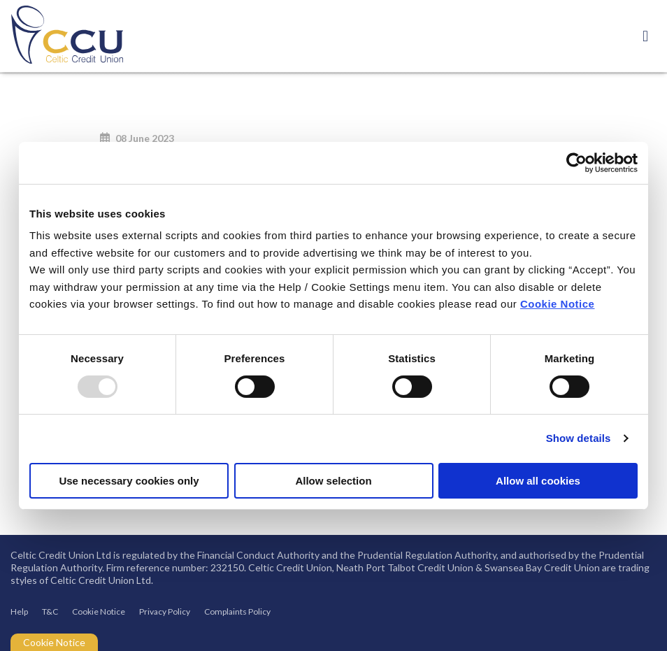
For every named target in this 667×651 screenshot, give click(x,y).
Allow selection (333, 481)
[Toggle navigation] (645, 35)
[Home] (56, 36)
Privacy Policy (164, 611)
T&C (50, 611)
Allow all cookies (538, 481)
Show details (578, 438)
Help (19, 611)
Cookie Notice (557, 304)
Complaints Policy (237, 611)
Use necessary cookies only (129, 481)
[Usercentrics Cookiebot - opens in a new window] (576, 162)
